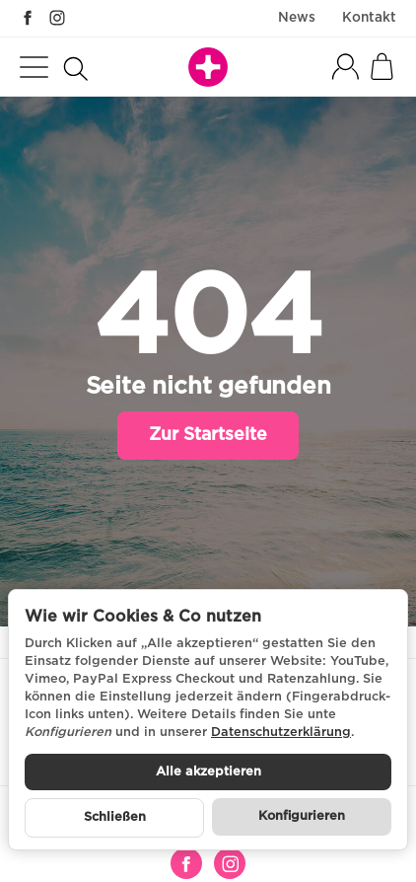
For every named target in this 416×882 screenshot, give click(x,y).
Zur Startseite (208, 435)
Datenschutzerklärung (281, 732)
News (296, 18)
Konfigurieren (301, 816)
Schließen (115, 817)
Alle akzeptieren (208, 772)
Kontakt (369, 18)
